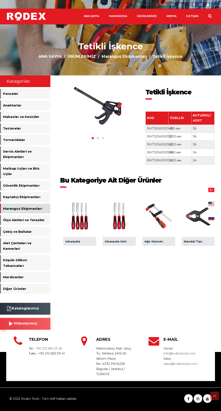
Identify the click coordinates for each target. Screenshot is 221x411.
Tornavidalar (14, 140)
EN (173, 4)
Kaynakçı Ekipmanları (21, 197)
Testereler (12, 128)
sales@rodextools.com (180, 364)
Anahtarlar (12, 105)
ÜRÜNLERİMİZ (147, 16)
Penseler (10, 94)
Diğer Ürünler (14, 289)
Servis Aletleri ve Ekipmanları (17, 154)
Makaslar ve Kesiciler (21, 117)
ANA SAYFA (91, 16)
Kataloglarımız (23, 308)
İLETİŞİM (192, 16)
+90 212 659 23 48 (48, 348)
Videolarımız (23, 323)
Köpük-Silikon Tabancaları (15, 263)
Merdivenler (13, 277)
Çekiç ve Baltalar (17, 232)
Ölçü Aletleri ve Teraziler (24, 220)
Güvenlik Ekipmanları (21, 185)
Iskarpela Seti (116, 241)
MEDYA (171, 16)
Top (214, 396)
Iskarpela (72, 241)
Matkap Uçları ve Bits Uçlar (21, 171)
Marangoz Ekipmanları (124, 56)
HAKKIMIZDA (118, 16)
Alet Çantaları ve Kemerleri (17, 246)
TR (165, 4)
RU (181, 4)
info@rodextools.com (180, 353)
